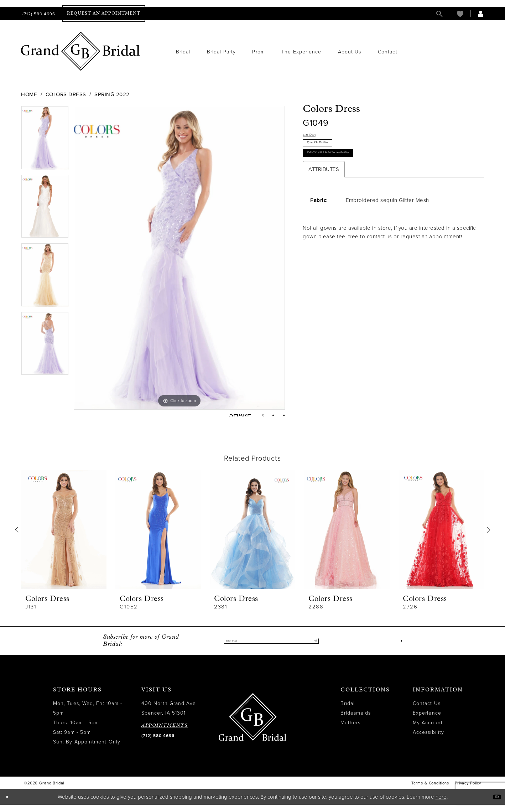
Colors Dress (66, 94)
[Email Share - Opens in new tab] (282, 417)
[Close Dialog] (10, 801)
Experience (427, 718)
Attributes (323, 192)
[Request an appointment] (103, 13)
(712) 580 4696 (158, 740)
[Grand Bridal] (80, 51)
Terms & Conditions (430, 787)
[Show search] (439, 14)
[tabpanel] (45, 140)
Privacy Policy (468, 787)
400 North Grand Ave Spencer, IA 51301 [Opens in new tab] (168, 713)
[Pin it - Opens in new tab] (267, 417)
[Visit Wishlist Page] (460, 14)
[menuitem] (38, 14)
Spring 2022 (112, 94)
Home (29, 94)
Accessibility (428, 737)
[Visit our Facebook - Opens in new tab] (400, 645)
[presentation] (63, 534)
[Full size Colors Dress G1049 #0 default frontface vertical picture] (179, 257)
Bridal (347, 708)
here (441, 801)
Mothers (350, 727)
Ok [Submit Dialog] (493, 801)
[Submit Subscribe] (313, 645)
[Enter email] (271, 645)
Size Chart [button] (316, 137)
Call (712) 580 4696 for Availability (351, 172)
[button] (480, 14)
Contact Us (427, 708)
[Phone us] (38, 14)
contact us (379, 259)
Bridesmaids (355, 718)
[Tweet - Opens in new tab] (251, 417)
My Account (428, 727)
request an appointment (431, 259)
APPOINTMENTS (164, 730)
